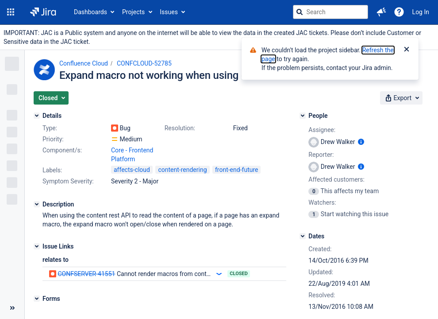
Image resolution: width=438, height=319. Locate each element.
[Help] (399, 12)
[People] (303, 116)
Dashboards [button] (90, 12)
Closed (239, 273)
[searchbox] (330, 12)
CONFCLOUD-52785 (144, 63)
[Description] (37, 204)
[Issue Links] (37, 246)
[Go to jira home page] (43, 12)
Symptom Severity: (68, 181)
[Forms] (37, 299)
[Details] (37, 116)
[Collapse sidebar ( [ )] (12, 308)
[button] (10, 12)
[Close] (406, 50)
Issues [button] (169, 12)
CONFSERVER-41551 (86, 273)
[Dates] (303, 236)
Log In (420, 12)
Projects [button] (133, 12)
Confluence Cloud (83, 63)
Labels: (52, 170)
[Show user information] (361, 141)
